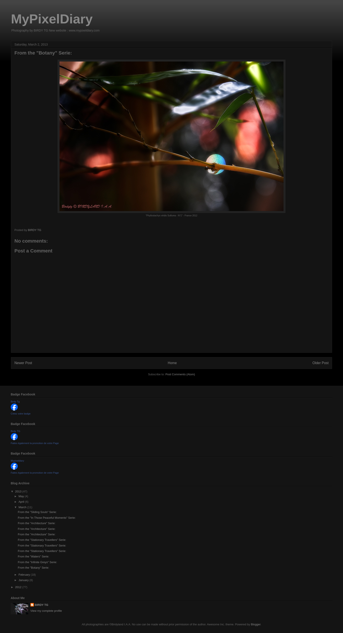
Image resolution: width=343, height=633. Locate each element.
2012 (18, 587)
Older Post (320, 363)
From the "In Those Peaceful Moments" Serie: (46, 517)
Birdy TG (15, 431)
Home (172, 363)
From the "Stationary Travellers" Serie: (42, 539)
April (22, 501)
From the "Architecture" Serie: (36, 523)
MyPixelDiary (52, 19)
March (23, 507)
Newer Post (23, 363)
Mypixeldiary (17, 460)
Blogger (256, 624)
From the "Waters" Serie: (33, 556)
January (24, 580)
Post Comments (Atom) (180, 374)
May (22, 496)
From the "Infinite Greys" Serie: (37, 562)
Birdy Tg (15, 401)
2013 (18, 491)
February (25, 574)
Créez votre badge (21, 413)
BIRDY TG (41, 605)
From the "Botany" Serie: (33, 567)
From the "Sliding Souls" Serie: (37, 512)
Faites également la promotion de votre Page (35, 443)
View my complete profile (46, 610)
